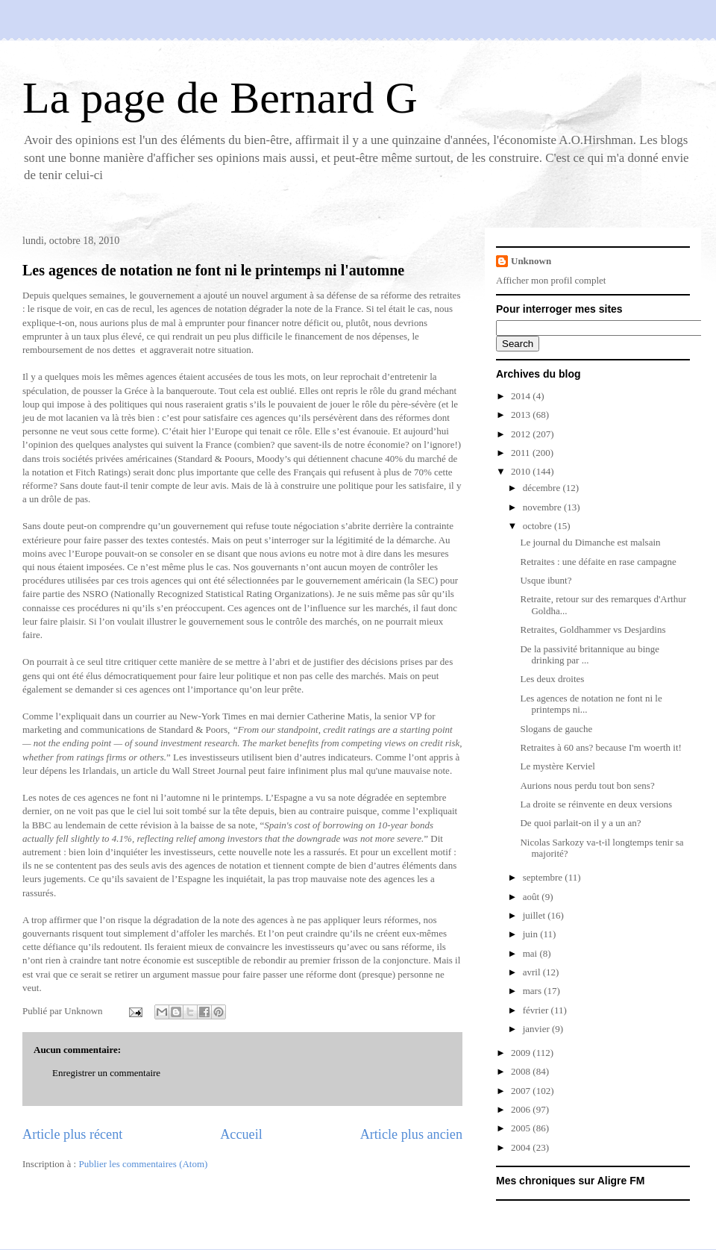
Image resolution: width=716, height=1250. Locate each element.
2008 (522, 1071)
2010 (522, 471)
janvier (537, 1028)
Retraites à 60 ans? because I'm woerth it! (600, 747)
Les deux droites (552, 678)
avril (533, 972)
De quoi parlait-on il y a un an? (580, 822)
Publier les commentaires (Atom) (142, 1163)
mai (531, 953)
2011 (522, 452)
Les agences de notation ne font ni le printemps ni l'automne (213, 270)
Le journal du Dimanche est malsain (590, 542)
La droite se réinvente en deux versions (596, 804)
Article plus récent (72, 1134)
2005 (522, 1128)
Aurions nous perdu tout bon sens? (587, 785)
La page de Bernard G (220, 97)
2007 (522, 1090)
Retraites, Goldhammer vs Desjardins (592, 629)
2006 (522, 1109)
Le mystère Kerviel (557, 766)
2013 (522, 414)
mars (533, 990)
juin (531, 934)
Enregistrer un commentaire (106, 1072)
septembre (544, 877)
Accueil (241, 1134)
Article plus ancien (411, 1134)
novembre (543, 507)
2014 (522, 395)
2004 (522, 1147)
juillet (535, 915)
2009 (522, 1052)
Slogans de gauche (556, 728)
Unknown (531, 260)
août (532, 896)
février (537, 1010)
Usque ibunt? (545, 580)
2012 (522, 434)
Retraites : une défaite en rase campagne (598, 561)
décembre (543, 487)
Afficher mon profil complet (551, 280)
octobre (538, 525)
